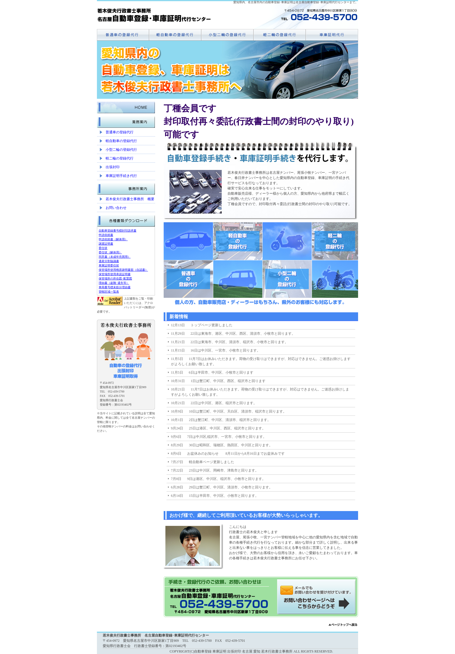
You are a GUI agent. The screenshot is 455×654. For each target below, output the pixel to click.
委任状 (103, 248)
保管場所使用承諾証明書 (115, 274)
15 (298, 501)
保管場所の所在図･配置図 (115, 278)
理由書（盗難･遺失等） (114, 282)
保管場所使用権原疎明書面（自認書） (123, 269)
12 (281, 501)
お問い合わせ (116, 208)
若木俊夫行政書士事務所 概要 (130, 199)
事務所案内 (126, 187)
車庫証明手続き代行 (121, 176)
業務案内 (126, 120)
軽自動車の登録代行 (121, 141)
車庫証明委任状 (109, 265)
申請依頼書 (106, 234)
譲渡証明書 (106, 243)
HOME (126, 106)
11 (275, 501)
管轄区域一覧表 (109, 291)
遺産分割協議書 (109, 261)
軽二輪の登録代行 (119, 158)
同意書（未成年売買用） (115, 256)
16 (304, 501)
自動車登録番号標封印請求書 (117, 230)
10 (269, 501)
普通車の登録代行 (119, 132)
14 (292, 501)
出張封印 (113, 167)
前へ (211, 501)
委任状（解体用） (110, 252)
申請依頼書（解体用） (113, 239)
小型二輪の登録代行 (121, 150)
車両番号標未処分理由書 (115, 287)
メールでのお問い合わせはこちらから (317, 596)
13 (287, 501)
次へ (310, 501)
